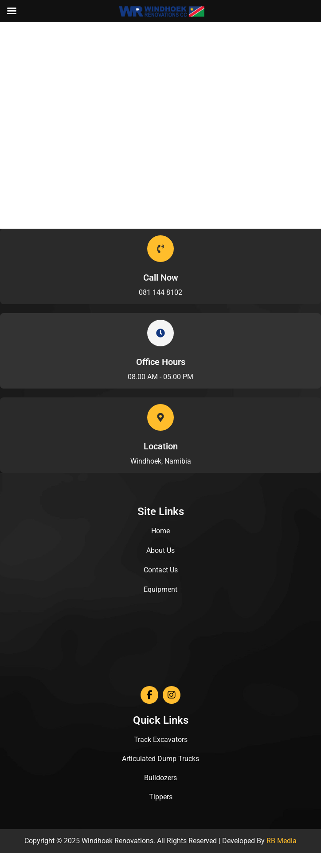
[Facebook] (149, 695)
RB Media (281, 841)
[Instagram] (171, 695)
